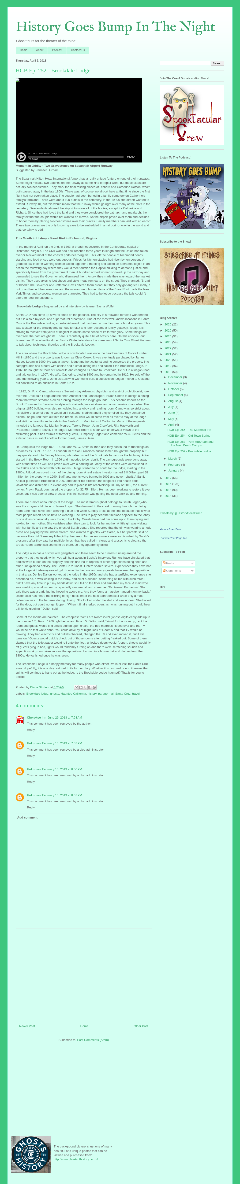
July (171, 407)
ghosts (54, 693)
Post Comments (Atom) (93, 1040)
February (174, 464)
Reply (31, 729)
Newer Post (27, 1026)
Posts (168, 563)
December (175, 377)
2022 (168, 348)
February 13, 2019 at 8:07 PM (62, 795)
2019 (168, 366)
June (172, 412)
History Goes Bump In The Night (115, 27)
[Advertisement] (84, 974)
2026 (168, 324)
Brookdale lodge (37, 693)
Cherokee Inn (36, 717)
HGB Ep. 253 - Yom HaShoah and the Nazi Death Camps (190, 443)
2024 (168, 336)
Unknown (34, 743)
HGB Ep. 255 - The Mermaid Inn (189, 430)
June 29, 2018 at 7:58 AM (65, 717)
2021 (168, 354)
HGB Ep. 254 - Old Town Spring (188, 435)
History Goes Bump (171, 529)
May (171, 418)
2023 (168, 342)
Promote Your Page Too (173, 538)
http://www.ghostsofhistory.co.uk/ (76, 1159)
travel (136, 693)
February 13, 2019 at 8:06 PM (62, 769)
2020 (168, 360)
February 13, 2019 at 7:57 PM (62, 743)
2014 (168, 496)
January (174, 470)
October (174, 389)
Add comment (27, 817)
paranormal (106, 693)
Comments (172, 570)
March (173, 458)
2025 (168, 330)
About (39, 50)
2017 (168, 478)
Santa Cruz (123, 693)
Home (23, 50)
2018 (168, 372)
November (175, 383)
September (176, 395)
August (173, 401)
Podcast (57, 50)
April (171, 424)
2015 (168, 490)
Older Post (141, 1026)
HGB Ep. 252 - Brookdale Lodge (189, 451)
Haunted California (73, 693)
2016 (168, 484)
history (92, 693)
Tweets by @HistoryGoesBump (181, 513)
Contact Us (78, 50)
